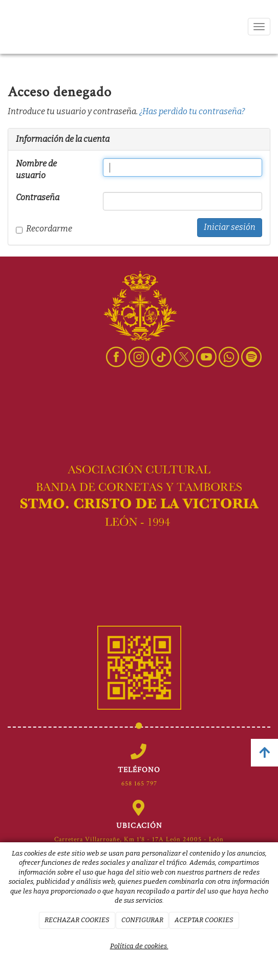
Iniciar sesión (229, 227)
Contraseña (37, 197)
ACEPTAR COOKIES (204, 920)
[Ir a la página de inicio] (13, 27)
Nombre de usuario (36, 169)
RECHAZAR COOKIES (77, 920)
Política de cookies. (139, 946)
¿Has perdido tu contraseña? (192, 111)
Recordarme (44, 228)
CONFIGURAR (142, 920)
